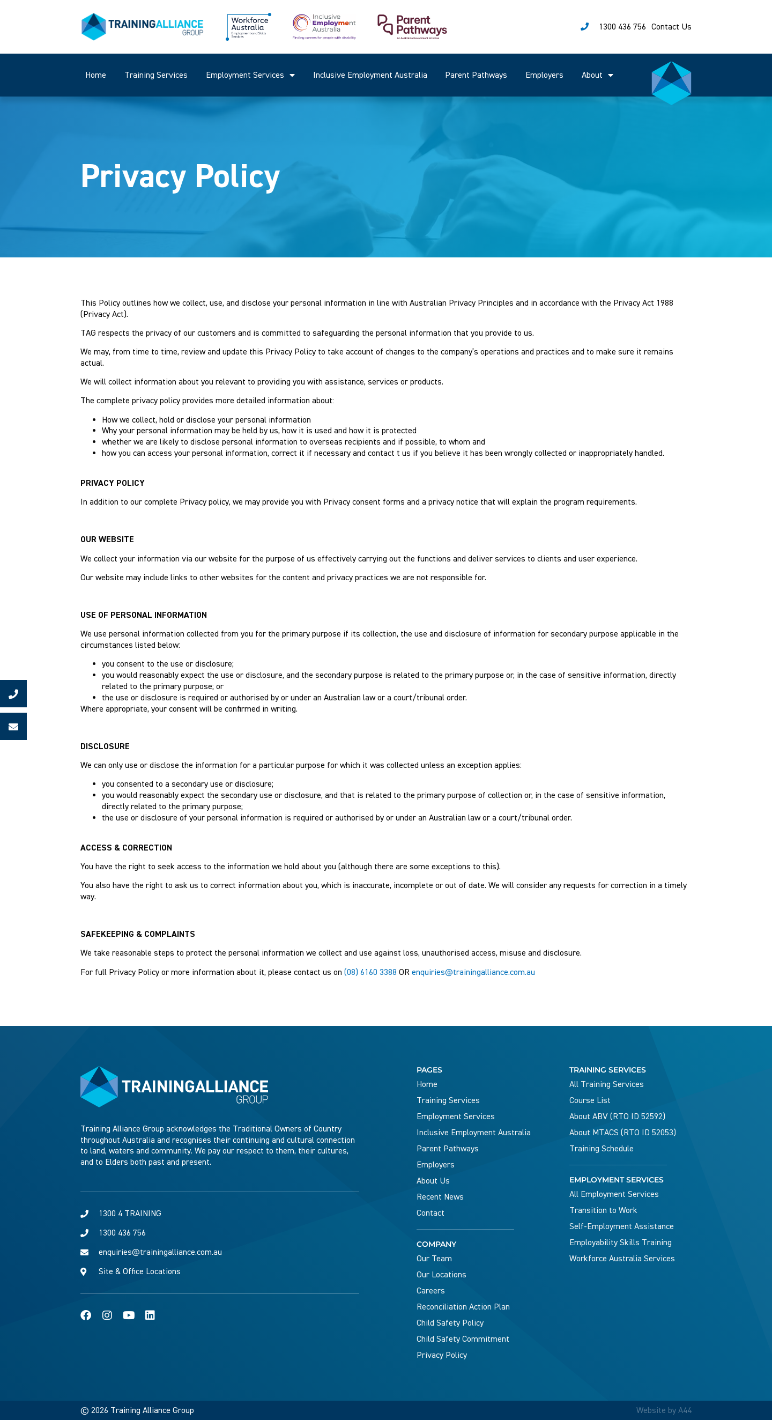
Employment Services (250, 75)
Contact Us (671, 26)
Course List (590, 1100)
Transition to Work (603, 1210)
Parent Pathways (476, 75)
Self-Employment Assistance (621, 1226)
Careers (431, 1290)
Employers (544, 75)
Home (95, 75)
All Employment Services (614, 1194)
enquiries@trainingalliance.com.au (473, 972)
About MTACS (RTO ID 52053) (622, 1132)
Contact (430, 1213)
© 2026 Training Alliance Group (137, 1410)
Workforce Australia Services (622, 1258)
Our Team (434, 1258)
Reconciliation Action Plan (463, 1306)
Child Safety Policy (450, 1323)
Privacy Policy (442, 1355)
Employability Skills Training (620, 1242)
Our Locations (441, 1274)
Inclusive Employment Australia (370, 75)
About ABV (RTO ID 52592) (617, 1116)
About (597, 75)
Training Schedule (601, 1148)
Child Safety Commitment (463, 1339)
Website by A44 (664, 1410)
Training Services (156, 75)
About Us (433, 1180)
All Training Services (606, 1084)
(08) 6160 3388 (370, 972)
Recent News (440, 1197)
